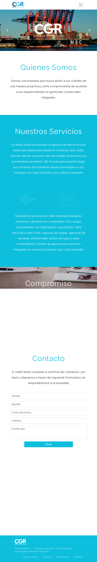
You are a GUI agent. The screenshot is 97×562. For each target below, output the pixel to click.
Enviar (48, 444)
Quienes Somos (30, 557)
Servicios (47, 557)
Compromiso (62, 557)
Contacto (78, 557)
